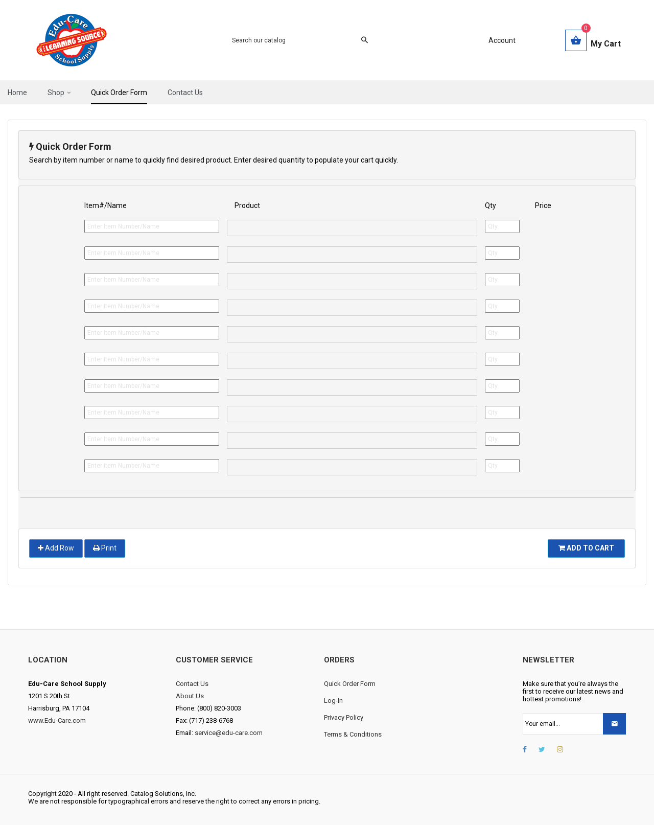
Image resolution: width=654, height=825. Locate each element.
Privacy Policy (343, 717)
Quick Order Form (350, 684)
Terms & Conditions (353, 734)
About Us (190, 696)
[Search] (294, 40)
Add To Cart (586, 548)
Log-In (333, 700)
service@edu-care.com (229, 733)
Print (104, 548)
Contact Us (192, 684)
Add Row (56, 548)
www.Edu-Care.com (57, 720)
